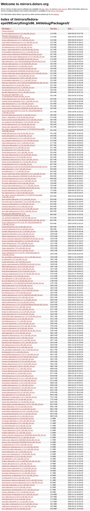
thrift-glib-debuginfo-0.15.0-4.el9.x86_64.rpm (18, 269)
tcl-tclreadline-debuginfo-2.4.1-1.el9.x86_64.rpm (19, 80)
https (47, 9)
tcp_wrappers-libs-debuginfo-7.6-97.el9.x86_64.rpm (20, 122)
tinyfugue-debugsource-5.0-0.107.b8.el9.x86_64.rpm (21, 274)
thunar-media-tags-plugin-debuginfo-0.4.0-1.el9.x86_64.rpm (23, 174)
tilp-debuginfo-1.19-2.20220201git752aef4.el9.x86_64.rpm (23, 283)
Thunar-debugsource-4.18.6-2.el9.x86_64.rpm (18, 371)
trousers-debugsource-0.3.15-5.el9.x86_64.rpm (19, 326)
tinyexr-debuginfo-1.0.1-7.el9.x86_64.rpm (17, 369)
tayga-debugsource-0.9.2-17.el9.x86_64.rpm (18, 87)
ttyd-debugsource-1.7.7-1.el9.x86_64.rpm (17, 321)
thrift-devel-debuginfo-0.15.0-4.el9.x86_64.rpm (19, 271)
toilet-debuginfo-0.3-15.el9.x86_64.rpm (16, 85)
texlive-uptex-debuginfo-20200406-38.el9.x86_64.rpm (21, 442)
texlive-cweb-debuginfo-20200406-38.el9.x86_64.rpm (21, 264)
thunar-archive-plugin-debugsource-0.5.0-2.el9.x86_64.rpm (23, 57)
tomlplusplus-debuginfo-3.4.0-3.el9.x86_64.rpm (19, 380)
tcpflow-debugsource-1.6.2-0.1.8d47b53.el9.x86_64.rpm (22, 295)
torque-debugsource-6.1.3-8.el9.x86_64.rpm (18, 418)
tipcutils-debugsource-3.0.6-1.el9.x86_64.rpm (18, 92)
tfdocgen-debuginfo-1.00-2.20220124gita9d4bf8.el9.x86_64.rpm (25, 83)
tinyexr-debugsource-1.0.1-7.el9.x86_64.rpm (18, 40)
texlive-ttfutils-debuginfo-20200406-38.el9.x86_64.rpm (21, 331)
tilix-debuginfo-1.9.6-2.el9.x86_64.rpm (15, 459)
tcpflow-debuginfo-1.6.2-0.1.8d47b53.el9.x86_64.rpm (21, 461)
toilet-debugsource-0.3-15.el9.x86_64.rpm (17, 45)
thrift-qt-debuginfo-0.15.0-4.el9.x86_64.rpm (17, 347)
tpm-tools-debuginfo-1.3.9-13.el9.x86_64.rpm (18, 323)
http (43, 9)
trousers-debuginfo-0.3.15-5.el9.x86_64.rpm (18, 359)
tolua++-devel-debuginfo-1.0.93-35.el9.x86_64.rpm (20, 49)
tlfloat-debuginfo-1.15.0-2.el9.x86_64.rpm (17, 428)
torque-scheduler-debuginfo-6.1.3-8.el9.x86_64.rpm (20, 241)
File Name (6, 28)
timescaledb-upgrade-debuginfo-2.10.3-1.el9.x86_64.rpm (22, 404)
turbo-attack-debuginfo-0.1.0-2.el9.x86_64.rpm (19, 409)
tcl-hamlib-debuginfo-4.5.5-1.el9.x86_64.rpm (18, 423)
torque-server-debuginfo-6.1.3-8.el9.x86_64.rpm (19, 468)
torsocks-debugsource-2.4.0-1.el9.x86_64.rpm (18, 138)
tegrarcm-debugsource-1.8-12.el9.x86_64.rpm (18, 312)
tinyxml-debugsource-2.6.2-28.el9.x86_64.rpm (18, 124)
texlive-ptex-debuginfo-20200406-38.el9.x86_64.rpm (21, 440)
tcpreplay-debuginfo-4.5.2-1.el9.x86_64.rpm (18, 416)
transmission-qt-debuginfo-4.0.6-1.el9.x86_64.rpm (20, 494)
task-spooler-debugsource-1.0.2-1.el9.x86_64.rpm (20, 106)
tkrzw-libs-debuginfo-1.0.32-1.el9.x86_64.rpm (18, 485)
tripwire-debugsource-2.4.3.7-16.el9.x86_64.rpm (19, 364)
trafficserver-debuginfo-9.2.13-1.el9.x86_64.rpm (19, 506)
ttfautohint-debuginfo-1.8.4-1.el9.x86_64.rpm (18, 234)
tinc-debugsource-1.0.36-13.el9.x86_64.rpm (18, 193)
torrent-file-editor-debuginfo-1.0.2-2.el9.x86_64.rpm (20, 449)
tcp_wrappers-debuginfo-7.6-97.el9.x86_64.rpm (19, 218)
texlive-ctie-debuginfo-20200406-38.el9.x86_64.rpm (20, 71)
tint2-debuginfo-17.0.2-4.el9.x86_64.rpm (16, 395)
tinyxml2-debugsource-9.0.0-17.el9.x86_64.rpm (19, 115)
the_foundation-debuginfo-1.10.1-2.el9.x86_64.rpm (20, 350)
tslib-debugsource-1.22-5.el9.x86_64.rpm (17, 157)
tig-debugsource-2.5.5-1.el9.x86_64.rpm (16, 307)
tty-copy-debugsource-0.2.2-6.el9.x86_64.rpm (18, 33)
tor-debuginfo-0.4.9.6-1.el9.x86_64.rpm (16, 478)
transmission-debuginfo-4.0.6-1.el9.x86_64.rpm (19, 471)
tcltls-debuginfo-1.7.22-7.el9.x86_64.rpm (16, 169)
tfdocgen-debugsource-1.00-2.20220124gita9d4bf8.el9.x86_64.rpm (16, 37)
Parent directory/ (8, 31)
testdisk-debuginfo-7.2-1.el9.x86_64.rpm (16, 433)
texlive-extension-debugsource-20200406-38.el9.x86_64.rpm (24, 435)
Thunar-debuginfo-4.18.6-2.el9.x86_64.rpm (17, 430)
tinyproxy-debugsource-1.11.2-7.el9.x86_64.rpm (19, 181)
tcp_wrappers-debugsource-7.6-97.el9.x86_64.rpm (20, 140)
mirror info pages (57, 11)
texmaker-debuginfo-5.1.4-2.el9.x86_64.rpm (18, 502)
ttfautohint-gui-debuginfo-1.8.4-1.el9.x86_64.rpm (19, 397)
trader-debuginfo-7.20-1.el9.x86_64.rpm (16, 248)
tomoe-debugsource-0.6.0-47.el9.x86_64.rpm (18, 392)
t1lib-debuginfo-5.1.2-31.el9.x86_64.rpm (16, 333)
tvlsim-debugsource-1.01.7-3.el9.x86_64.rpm (18, 143)
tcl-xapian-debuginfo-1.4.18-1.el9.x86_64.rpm (18, 421)
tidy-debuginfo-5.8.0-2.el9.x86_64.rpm (16, 150)
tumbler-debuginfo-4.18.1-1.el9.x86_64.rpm (17, 338)
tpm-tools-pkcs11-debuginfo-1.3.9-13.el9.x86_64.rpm (21, 202)
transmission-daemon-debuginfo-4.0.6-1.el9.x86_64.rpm (22, 480)
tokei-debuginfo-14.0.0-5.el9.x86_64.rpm (16, 487)
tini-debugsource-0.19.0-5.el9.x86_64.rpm (17, 47)
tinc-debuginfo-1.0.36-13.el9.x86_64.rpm (16, 278)
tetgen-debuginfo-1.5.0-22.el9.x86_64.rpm (17, 407)
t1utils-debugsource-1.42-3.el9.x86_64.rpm (17, 152)
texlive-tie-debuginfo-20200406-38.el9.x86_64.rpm (20, 59)
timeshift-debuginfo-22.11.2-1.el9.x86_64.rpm (18, 437)
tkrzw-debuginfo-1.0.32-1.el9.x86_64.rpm (17, 456)
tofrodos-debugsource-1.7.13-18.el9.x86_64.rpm (19, 64)
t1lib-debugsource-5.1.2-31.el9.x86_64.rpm (17, 319)
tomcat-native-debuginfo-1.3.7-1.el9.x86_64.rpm (19, 300)
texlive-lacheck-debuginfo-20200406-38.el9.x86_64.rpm (22, 108)
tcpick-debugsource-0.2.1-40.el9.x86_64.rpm (18, 99)
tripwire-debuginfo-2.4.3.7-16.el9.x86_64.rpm (18, 492)
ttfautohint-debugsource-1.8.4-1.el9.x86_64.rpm (19, 335)
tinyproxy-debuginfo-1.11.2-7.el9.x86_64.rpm (18, 246)
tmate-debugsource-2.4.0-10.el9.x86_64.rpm (18, 314)
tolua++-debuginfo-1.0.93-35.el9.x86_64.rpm (18, 117)
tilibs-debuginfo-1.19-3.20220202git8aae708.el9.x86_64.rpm (24, 61)
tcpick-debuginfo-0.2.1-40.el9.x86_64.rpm (17, 136)
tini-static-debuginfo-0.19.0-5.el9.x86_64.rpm (18, 183)
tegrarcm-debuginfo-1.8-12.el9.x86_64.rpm (17, 328)
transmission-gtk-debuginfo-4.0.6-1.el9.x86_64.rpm (20, 490)
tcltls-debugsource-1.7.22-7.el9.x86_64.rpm (18, 104)
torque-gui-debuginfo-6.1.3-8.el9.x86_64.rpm (18, 204)
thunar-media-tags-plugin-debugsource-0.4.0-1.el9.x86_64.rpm (25, 73)
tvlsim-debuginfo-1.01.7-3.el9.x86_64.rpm (17, 452)
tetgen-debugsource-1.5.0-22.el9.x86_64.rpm (18, 302)
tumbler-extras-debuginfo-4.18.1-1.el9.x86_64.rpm (20, 101)
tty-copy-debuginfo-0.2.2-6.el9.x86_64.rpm (17, 66)
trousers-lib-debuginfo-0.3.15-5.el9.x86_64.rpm (19, 361)
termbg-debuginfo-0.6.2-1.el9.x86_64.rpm (17, 464)
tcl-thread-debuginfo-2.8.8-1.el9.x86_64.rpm (18, 250)
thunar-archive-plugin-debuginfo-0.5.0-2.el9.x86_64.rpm (22, 120)
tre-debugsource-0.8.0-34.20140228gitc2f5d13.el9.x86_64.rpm (24, 167)
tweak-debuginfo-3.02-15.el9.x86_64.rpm (17, 227)
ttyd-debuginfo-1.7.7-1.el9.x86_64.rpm (16, 171)
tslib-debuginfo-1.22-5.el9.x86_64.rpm (16, 276)
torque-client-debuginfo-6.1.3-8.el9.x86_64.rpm (19, 388)
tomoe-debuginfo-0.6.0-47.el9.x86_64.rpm (17, 390)
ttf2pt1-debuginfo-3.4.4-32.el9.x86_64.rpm (17, 285)
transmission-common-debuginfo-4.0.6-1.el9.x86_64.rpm (22, 482)
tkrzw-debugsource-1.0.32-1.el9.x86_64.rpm (18, 309)
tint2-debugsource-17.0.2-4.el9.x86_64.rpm (17, 288)
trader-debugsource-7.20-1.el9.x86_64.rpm (17, 243)
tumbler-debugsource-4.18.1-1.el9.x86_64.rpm (19, 231)
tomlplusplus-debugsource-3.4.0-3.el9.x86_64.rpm (20, 209)
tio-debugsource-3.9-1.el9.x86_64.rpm (16, 148)
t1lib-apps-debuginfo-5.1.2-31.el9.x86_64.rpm (18, 145)
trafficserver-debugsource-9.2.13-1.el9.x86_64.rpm (20, 447)
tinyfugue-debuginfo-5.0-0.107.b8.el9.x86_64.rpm (20, 357)
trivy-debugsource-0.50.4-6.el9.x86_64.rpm (17, 497)
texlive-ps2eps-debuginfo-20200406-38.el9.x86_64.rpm (22, 54)
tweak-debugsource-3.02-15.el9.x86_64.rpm (18, 133)
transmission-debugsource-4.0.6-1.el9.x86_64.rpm (20, 411)
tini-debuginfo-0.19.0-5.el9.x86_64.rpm (16, 90)
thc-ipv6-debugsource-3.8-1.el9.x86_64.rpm (18, 297)
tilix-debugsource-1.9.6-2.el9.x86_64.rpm (17, 293)
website (56, 14)
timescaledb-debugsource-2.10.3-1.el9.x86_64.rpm (20, 354)
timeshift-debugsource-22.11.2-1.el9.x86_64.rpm (19, 378)
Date (69, 28)
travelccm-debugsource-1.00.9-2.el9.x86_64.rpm (19, 78)
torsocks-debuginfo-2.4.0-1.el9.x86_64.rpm (17, 206)
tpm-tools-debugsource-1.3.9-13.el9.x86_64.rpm (19, 155)
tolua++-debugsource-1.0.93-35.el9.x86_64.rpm (19, 68)
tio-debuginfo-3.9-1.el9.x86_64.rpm (14, 259)
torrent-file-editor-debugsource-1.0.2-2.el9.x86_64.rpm (21, 316)
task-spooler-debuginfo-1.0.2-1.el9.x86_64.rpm (19, 199)
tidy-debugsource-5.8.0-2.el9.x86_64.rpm (17, 345)
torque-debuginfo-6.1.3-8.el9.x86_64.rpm (17, 373)
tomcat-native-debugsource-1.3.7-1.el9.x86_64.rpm (20, 186)
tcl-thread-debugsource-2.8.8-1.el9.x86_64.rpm (19, 178)
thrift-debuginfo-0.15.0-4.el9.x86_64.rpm (16, 499)
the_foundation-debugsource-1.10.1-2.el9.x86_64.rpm (21, 257)
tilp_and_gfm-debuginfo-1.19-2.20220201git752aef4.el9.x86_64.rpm (16, 95)
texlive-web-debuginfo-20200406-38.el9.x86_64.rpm (21, 188)
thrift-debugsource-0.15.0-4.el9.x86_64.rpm (17, 376)
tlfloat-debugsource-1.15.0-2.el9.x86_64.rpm (18, 266)
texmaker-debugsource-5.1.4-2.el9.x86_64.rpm (19, 473)
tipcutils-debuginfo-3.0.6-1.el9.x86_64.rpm (17, 190)
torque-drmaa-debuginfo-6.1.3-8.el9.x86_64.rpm (19, 162)
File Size (53, 28)
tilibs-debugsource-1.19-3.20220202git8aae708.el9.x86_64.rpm (25, 304)
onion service (62, 9)
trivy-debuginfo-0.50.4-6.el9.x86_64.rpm (16, 509)
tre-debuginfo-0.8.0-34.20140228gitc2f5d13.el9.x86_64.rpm (23, 220)
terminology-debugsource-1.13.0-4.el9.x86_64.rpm (20, 290)
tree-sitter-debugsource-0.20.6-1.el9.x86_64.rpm (19, 211)
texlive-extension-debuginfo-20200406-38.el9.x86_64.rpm (23, 239)
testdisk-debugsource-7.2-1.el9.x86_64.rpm (18, 385)
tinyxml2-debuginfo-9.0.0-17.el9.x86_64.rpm (18, 229)
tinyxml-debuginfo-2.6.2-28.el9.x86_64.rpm (17, 281)
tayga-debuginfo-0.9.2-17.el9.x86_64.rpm (17, 164)
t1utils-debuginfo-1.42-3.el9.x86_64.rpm (16, 262)
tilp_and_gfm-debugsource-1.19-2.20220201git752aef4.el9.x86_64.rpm (16, 214)
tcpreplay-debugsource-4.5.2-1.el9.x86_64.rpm (19, 340)
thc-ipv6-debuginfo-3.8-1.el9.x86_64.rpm (16, 426)
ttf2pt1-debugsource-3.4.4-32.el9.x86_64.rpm (18, 236)
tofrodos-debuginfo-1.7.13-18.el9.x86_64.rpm (18, 76)
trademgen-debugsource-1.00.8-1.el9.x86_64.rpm (20, 159)
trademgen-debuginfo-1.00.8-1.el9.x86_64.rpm (19, 466)
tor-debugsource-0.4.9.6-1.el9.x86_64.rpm (17, 444)
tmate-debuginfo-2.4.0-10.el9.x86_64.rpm (17, 399)
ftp (50, 9)
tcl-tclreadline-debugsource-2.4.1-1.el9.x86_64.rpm (20, 52)
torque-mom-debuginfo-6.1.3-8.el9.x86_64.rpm (19, 454)
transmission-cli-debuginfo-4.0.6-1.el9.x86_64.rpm (20, 475)
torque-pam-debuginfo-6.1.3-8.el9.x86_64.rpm (18, 127)
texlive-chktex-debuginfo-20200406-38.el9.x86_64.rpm (21, 176)
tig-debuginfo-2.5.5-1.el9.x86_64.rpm (15, 352)
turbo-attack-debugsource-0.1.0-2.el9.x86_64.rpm (20, 42)
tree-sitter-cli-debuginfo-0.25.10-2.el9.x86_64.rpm (20, 504)
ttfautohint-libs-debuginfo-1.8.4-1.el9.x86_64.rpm (19, 342)
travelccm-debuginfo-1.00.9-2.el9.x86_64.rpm (18, 366)
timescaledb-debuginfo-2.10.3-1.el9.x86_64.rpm (19, 414)
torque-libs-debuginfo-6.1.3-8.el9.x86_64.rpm (18, 402)
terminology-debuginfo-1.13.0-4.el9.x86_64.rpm (19, 383)
